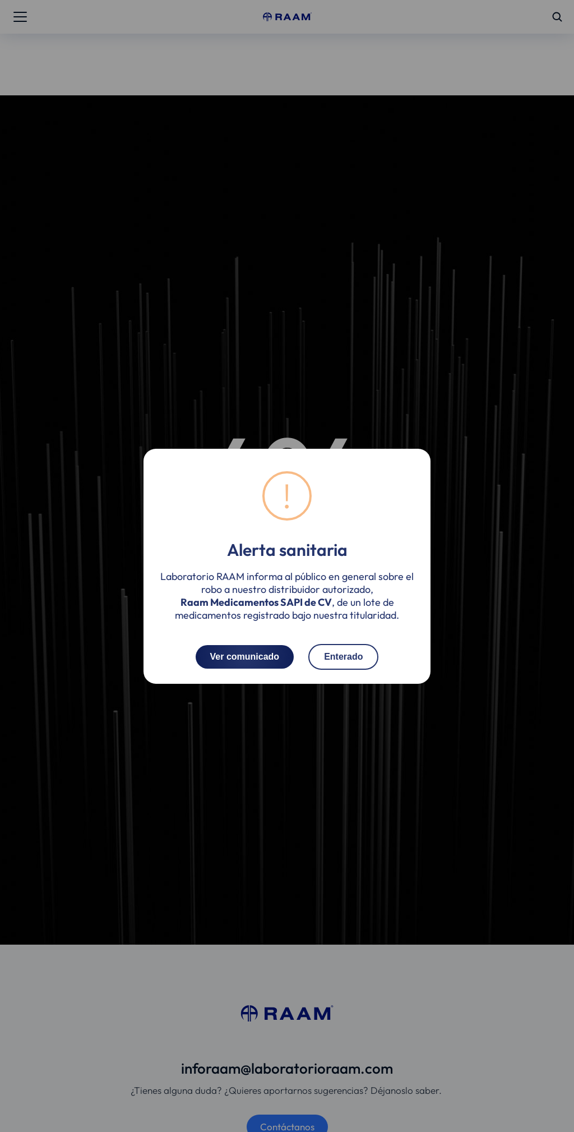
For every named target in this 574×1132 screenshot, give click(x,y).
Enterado (343, 656)
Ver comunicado (245, 656)
